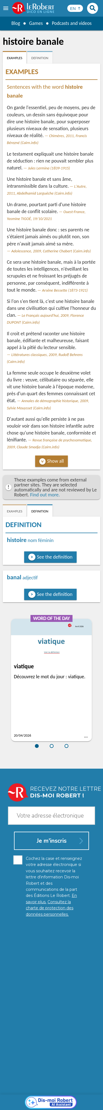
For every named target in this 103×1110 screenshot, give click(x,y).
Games (36, 23)
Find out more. (45, 495)
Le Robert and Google (51, 1104)
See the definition (55, 557)
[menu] (6, 8)
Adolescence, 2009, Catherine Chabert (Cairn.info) (51, 250)
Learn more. (83, 1085)
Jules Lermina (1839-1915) (49, 168)
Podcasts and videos (72, 23)
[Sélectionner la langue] (75, 8)
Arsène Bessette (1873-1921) (65, 290)
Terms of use (83, 1098)
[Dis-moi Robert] (51, 976)
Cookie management (50, 1098)
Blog (15, 23)
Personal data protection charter (45, 1093)
